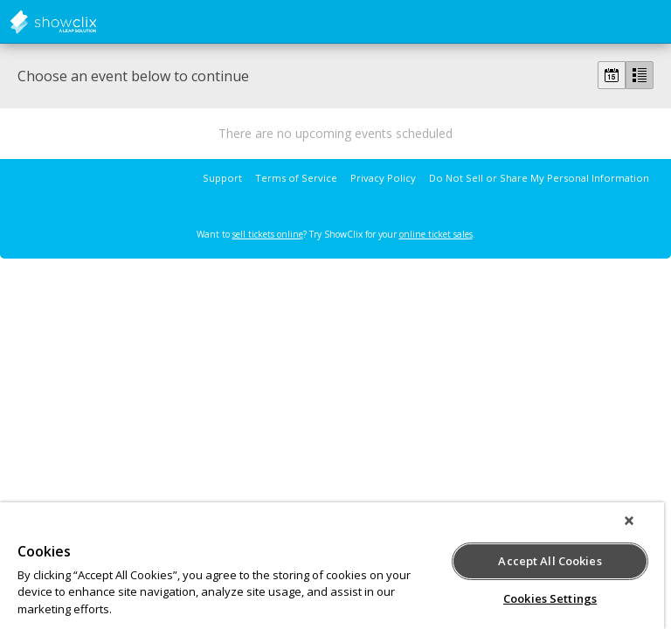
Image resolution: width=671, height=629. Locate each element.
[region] (332, 565)
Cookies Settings (550, 598)
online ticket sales (436, 234)
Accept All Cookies (549, 561)
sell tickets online (267, 234)
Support (222, 177)
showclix (96, 22)
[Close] (629, 520)
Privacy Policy (383, 177)
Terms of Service (296, 177)
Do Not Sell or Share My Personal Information (539, 177)
